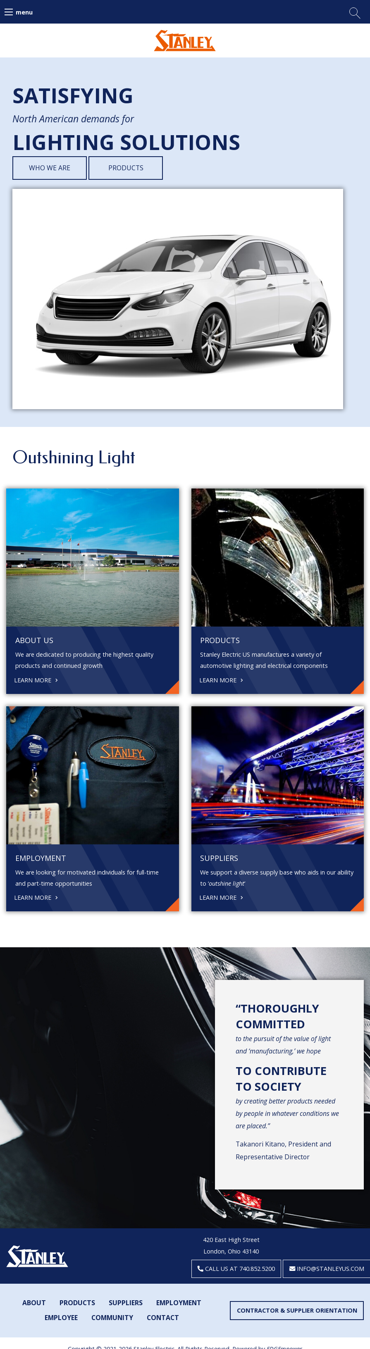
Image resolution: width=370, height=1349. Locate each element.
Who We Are (49, 167)
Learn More (36, 679)
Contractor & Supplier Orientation (297, 1310)
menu (24, 12)
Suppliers (126, 1302)
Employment (178, 1302)
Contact (163, 1317)
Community (112, 1317)
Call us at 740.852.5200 (236, 1269)
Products (125, 167)
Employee (61, 1317)
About (34, 1302)
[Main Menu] (9, 12)
